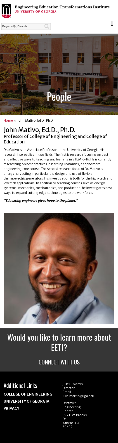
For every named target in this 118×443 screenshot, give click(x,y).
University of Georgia (26, 401)
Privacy (11, 408)
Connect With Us (59, 361)
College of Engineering (28, 394)
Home (8, 120)
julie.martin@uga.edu (78, 396)
